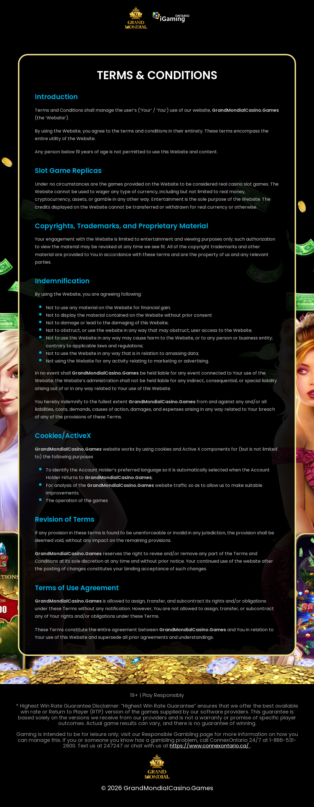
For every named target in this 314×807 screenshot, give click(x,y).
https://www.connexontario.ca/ (210, 745)
